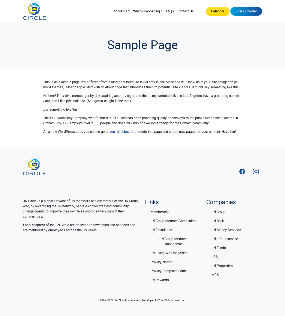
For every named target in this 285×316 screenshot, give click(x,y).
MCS (215, 275)
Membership (160, 212)
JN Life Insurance (225, 239)
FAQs (170, 11)
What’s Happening (146, 11)
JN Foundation (161, 230)
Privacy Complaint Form (168, 271)
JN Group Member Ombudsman (173, 241)
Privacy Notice (161, 262)
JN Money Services (226, 230)
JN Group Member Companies (173, 221)
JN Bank (218, 221)
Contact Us (185, 11)
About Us (120, 11)
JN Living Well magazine (169, 253)
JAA (215, 257)
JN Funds (219, 248)
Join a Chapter (246, 11)
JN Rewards (159, 280)
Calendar (217, 11)
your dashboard (121, 132)
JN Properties (222, 266)
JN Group (218, 212)
